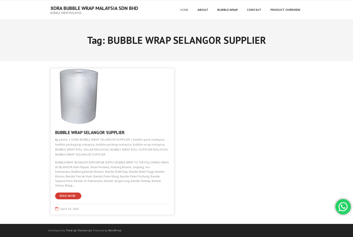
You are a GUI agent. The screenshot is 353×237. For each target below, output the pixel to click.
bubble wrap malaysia (148, 144)
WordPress (114, 230)
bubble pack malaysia (148, 139)
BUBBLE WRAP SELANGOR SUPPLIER (90, 132)
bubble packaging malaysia (75, 144)
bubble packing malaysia (113, 144)
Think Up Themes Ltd (79, 230)
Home (184, 10)
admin (63, 139)
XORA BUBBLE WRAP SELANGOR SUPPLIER (100, 139)
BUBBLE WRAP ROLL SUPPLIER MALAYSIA (139, 149)
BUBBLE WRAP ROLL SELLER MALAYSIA (82, 149)
